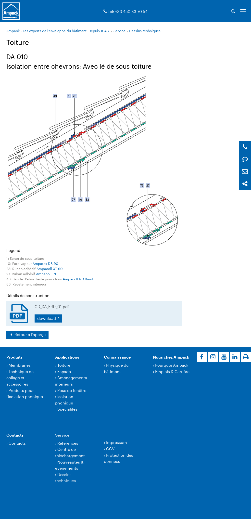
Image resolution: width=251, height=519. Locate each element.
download (47, 318)
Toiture (63, 365)
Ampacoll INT (47, 274)
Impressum (116, 442)
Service (119, 31)
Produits (14, 357)
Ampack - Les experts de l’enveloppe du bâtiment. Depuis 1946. (58, 31)
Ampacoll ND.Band (78, 279)
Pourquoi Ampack (171, 365)
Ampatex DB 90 (45, 263)
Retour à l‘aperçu (29, 334)
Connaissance (117, 357)
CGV (110, 448)
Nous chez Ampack (171, 357)
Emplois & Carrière (172, 371)
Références (67, 443)
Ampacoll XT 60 (50, 269)
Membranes (20, 365)
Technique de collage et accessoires (20, 377)
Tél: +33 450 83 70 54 (128, 11)
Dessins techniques (145, 31)
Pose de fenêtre (71, 390)
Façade (64, 371)
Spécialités (67, 409)
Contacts (15, 435)
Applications (67, 357)
